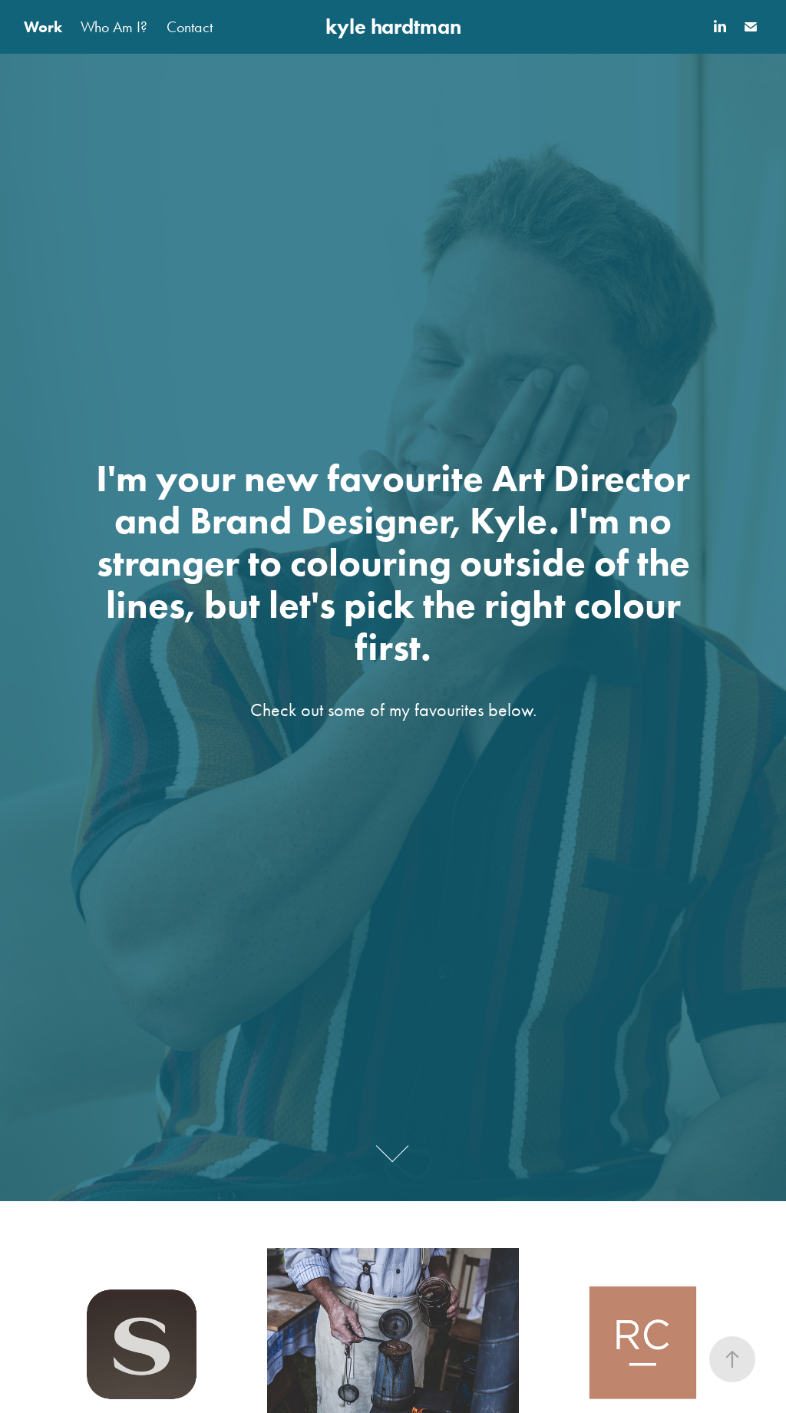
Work (43, 27)
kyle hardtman (393, 26)
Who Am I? (114, 27)
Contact (190, 27)
